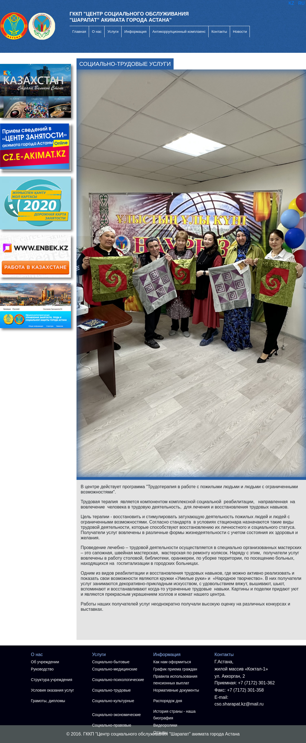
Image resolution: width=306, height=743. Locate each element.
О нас (97, 31)
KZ (291, 3)
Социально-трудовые (111, 690)
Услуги (113, 31)
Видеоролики (165, 725)
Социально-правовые (111, 725)
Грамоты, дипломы (48, 701)
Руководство (42, 669)
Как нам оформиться (172, 662)
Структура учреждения (51, 679)
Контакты (219, 31)
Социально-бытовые (111, 662)
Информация (135, 31)
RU (301, 3)
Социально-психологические (118, 679)
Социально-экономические (116, 714)
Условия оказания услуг (52, 690)
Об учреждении (45, 662)
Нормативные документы (176, 690)
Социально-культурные (113, 701)
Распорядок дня (167, 701)
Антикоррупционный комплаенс (179, 31)
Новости (240, 31)
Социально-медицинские (114, 669)
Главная (79, 31)
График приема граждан (175, 669)
